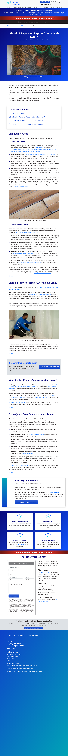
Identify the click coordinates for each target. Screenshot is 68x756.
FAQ (40, 7)
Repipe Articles (33, 635)
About (29, 7)
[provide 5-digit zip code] (29, 579)
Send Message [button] (56, 2)
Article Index (24, 26)
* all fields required (14, 568)
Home (8, 7)
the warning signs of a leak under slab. (26, 232)
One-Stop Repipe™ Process (36, 435)
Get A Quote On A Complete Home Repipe (26, 124)
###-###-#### (13, 577)
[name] (21, 570)
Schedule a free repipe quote (17, 402)
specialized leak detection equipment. (29, 262)
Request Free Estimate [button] (49, 367)
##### (27, 577)
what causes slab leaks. (21, 187)
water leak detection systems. (42, 273)
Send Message (14, 596)
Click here (21, 544)
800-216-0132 (45, 573)
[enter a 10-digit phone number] (16, 579)
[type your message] (21, 588)
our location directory (30, 665)
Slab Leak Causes (17, 113)
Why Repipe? (22, 7)
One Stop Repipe (54, 492)
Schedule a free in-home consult (18, 465)
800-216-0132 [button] (45, 2)
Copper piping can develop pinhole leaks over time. (40, 154)
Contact (59, 7)
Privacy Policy (22, 635)
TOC (11, 276)
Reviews (45, 7)
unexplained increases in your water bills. (25, 253)
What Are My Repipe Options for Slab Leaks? (27, 120)
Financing (52, 7)
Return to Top (12, 635)
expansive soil (39, 147)
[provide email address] (21, 574)
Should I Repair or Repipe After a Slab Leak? (27, 117)
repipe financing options (41, 397)
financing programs (27, 453)
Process (35, 7)
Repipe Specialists (13, 26)
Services (14, 7)
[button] (33, 628)
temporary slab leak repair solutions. (40, 294)
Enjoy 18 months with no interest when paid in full (34, 22)
